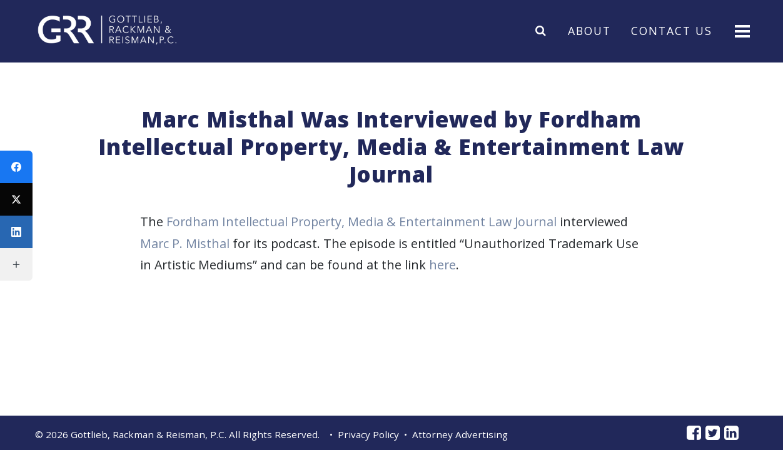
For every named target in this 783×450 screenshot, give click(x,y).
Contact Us (671, 30)
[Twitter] (16, 199)
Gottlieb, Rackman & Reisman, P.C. (148, 434)
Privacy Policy (368, 434)
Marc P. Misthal (185, 243)
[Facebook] (16, 167)
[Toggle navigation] (741, 30)
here (442, 264)
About (589, 30)
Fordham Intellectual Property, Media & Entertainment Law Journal (361, 221)
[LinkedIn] (16, 232)
